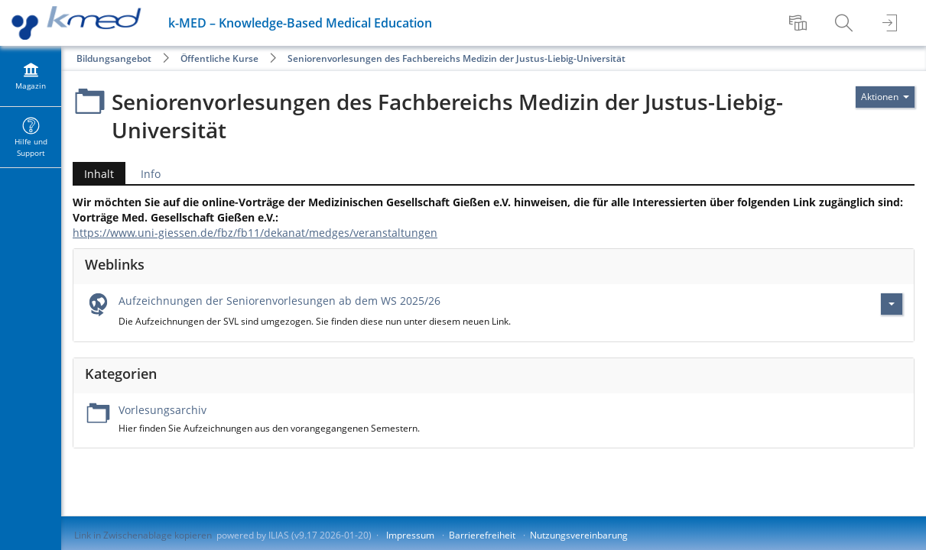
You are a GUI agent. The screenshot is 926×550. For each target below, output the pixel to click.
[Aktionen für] (885, 97)
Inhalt (93, 174)
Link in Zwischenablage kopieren (143, 535)
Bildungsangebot (113, 58)
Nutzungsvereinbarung (579, 535)
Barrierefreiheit (482, 535)
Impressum (410, 535)
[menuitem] (800, 23)
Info (151, 174)
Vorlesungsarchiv (162, 410)
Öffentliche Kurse (219, 58)
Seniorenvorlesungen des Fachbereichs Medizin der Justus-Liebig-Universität (456, 58)
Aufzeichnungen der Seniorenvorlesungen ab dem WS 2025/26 (279, 300)
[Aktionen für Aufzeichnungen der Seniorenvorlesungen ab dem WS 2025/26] (891, 304)
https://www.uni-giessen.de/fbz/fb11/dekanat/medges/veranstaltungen (255, 232)
